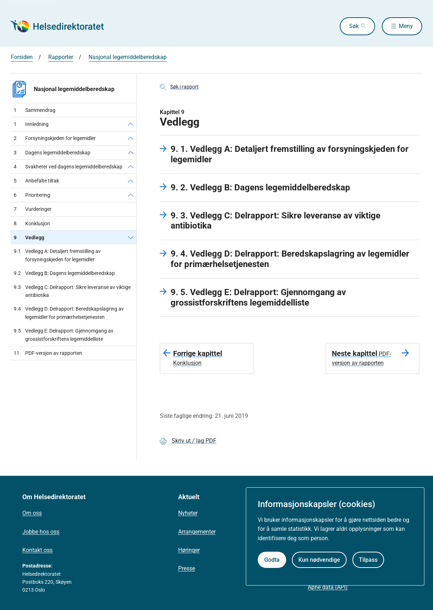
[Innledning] (130, 124)
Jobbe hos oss (40, 531)
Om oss (32, 513)
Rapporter (60, 57)
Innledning (31, 124)
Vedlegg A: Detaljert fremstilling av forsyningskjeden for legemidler (57, 255)
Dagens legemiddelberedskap (52, 153)
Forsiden (22, 57)
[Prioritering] (130, 195)
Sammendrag (34, 110)
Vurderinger (32, 209)
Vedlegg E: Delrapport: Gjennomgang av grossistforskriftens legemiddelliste (63, 335)
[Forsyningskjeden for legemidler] (130, 138)
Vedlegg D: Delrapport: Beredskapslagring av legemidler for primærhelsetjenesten (69, 313)
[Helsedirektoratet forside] (62, 26)
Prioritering (32, 195)
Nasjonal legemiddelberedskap (128, 57)
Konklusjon (32, 223)
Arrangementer (197, 531)
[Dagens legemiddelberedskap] (130, 153)
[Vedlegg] (130, 237)
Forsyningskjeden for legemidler (55, 138)
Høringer (189, 550)
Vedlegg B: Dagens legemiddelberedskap (64, 273)
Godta (272, 559)
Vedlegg (29, 237)
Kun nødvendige (319, 559)
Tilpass (368, 559)
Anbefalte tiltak (36, 181)
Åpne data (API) (328, 587)
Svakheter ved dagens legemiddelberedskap (68, 167)
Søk (354, 26)
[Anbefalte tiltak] (130, 181)
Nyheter (188, 513)
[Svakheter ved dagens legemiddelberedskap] (130, 167)
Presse (186, 568)
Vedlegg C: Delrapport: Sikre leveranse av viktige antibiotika (72, 291)
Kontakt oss (37, 550)
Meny (406, 26)
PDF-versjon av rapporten (48, 353)
